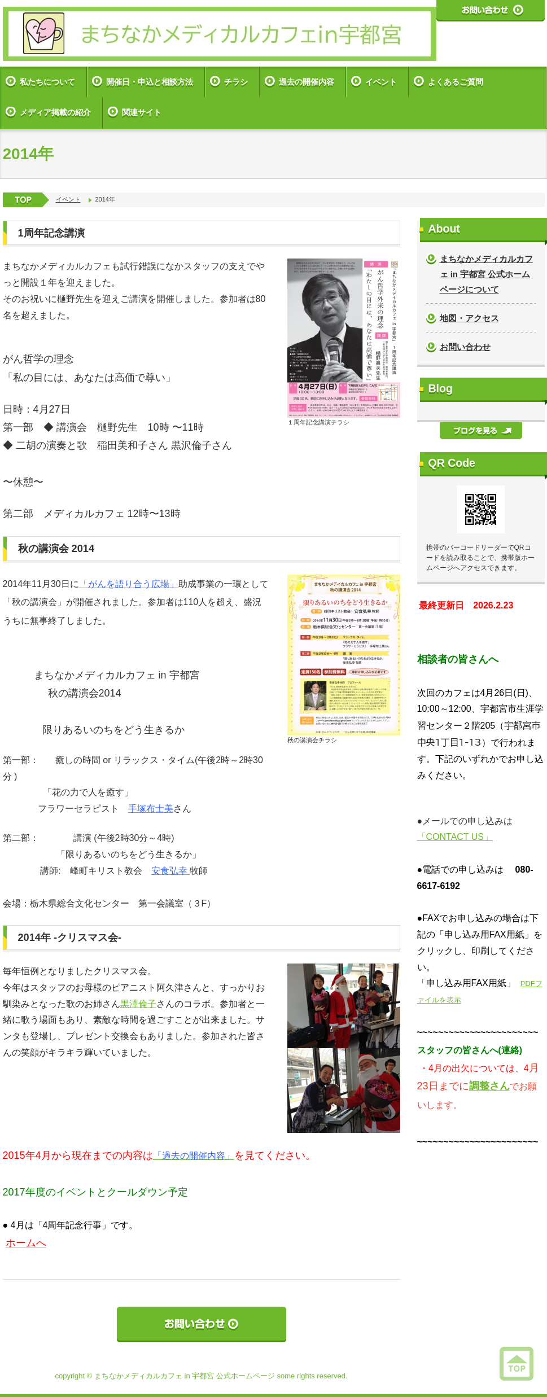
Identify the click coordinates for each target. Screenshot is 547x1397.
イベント (381, 81)
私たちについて (47, 81)
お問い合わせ (465, 347)
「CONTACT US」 (455, 837)
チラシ (236, 81)
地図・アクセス (469, 318)
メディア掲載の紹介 (55, 112)
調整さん (489, 1086)
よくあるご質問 (455, 81)
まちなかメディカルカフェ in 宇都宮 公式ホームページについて (486, 274)
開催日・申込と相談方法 (149, 81)
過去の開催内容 (306, 81)
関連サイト (141, 112)
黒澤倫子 (138, 1004)
